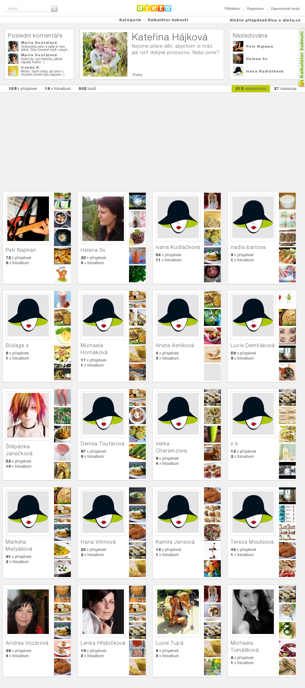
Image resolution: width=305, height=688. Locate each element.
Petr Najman (260, 46)
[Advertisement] (152, 138)
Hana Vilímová (98, 542)
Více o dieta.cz (284, 20)
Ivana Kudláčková (265, 71)
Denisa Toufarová (103, 444)
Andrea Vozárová (27, 643)
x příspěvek (23, 88)
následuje (285, 88)
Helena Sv (257, 59)
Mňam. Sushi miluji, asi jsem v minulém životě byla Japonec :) (42, 73)
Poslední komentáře (35, 35)
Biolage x (17, 345)
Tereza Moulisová (252, 542)
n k (234, 444)
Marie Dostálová (39, 42)
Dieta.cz (154, 7)
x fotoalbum (58, 88)
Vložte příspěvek (248, 20)
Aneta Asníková (175, 345)
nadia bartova (248, 247)
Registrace (255, 8)
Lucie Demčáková (253, 345)
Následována (250, 35)
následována (250, 88)
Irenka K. (31, 67)
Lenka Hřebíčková (103, 643)
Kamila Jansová (175, 542)
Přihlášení (232, 8)
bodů (87, 88)
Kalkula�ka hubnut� (301, 58)
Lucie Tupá (170, 643)
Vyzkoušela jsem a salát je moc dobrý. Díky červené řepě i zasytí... (45, 48)
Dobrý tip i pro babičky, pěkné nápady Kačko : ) (42, 60)
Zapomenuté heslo (285, 8)
